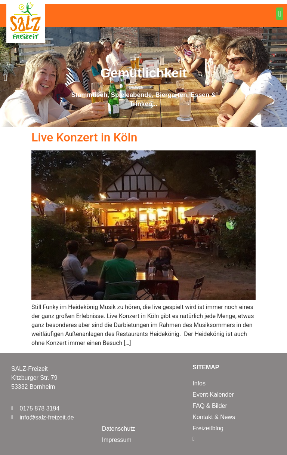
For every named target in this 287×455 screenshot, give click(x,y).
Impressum (117, 440)
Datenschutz (118, 428)
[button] (279, 13)
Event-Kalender (213, 394)
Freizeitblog (207, 428)
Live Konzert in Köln (84, 137)
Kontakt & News (213, 417)
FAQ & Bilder (209, 406)
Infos (199, 383)
